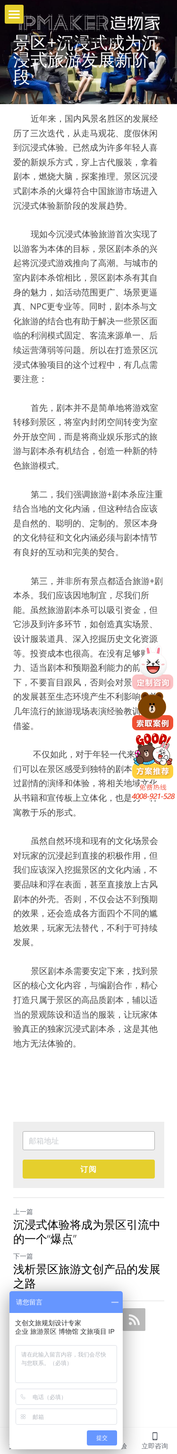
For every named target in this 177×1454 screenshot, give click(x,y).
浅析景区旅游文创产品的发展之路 (86, 1276)
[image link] (89, 22)
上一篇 (23, 1211)
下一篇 (23, 1255)
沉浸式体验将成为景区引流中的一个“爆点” (86, 1231)
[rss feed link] (134, 1319)
